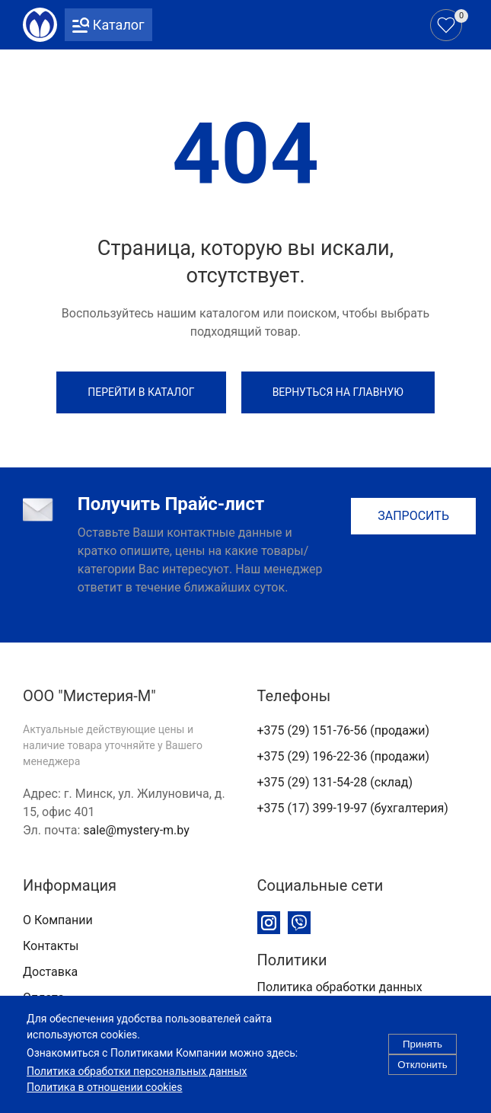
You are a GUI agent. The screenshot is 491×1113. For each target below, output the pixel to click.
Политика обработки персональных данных (137, 1080)
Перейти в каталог (141, 392)
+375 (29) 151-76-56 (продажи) (343, 730)
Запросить (413, 516)
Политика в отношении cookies (105, 1096)
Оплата (43, 997)
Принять (422, 1053)
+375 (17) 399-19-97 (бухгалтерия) (352, 808)
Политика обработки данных (339, 987)
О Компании (58, 920)
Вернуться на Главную (338, 392)
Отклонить (422, 1074)
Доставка (50, 972)
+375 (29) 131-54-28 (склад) (335, 782)
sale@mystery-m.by (136, 830)
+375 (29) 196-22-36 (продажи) (343, 756)
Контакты (50, 946)
